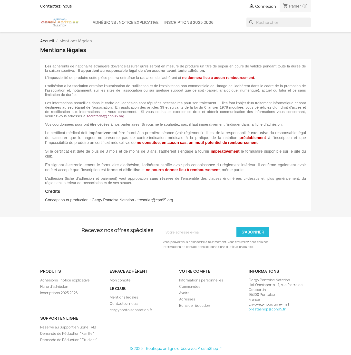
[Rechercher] (278, 22)
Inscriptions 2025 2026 (189, 22)
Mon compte (120, 280)
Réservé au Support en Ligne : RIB (68, 327)
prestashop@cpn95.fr (267, 309)
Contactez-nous (56, 6)
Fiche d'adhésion (54, 286)
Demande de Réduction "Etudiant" (69, 339)
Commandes (189, 286)
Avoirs (184, 292)
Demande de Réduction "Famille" (67, 333)
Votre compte (194, 271)
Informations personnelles (201, 280)
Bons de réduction (194, 305)
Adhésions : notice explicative (126, 22)
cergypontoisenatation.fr (131, 310)
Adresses (187, 299)
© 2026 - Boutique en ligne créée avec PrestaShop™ (176, 348)
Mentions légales (124, 297)
